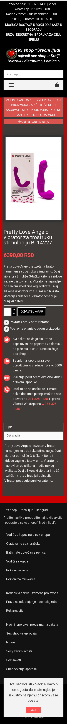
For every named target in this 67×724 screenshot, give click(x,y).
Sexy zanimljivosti (19, 651)
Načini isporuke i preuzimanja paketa (32, 624)
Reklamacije (15, 610)
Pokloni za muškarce (21, 579)
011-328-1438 (36, 4)
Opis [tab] (9, 427)
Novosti (11, 642)
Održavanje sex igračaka (23, 543)
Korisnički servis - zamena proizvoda (32, 593)
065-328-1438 (40, 9)
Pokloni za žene (17, 570)
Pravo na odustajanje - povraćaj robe (32, 602)
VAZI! (33, 710)
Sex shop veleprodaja (21, 633)
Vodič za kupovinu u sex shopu (28, 535)
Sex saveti (13, 660)
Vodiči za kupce (17, 561)
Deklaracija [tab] (13, 435)
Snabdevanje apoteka (21, 669)
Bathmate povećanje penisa (26, 552)
